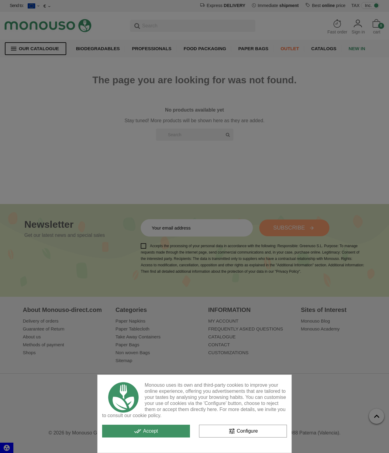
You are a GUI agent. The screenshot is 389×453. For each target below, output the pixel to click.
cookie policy (146, 415)
